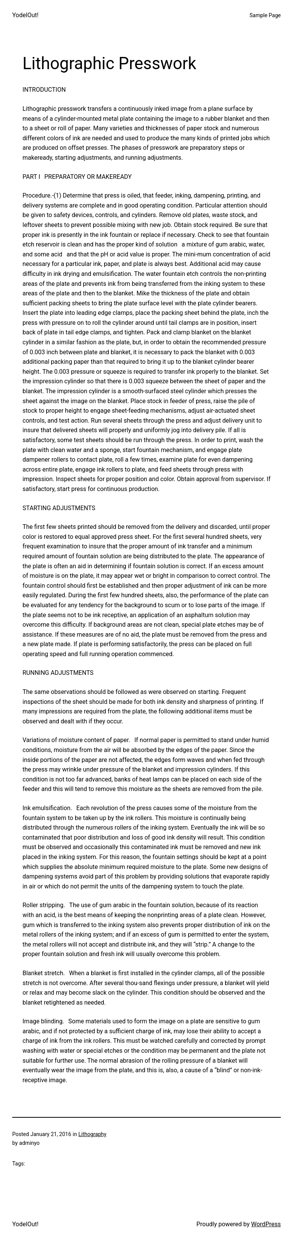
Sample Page (265, 15)
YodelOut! (25, 15)
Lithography (92, 1134)
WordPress (266, 1224)
